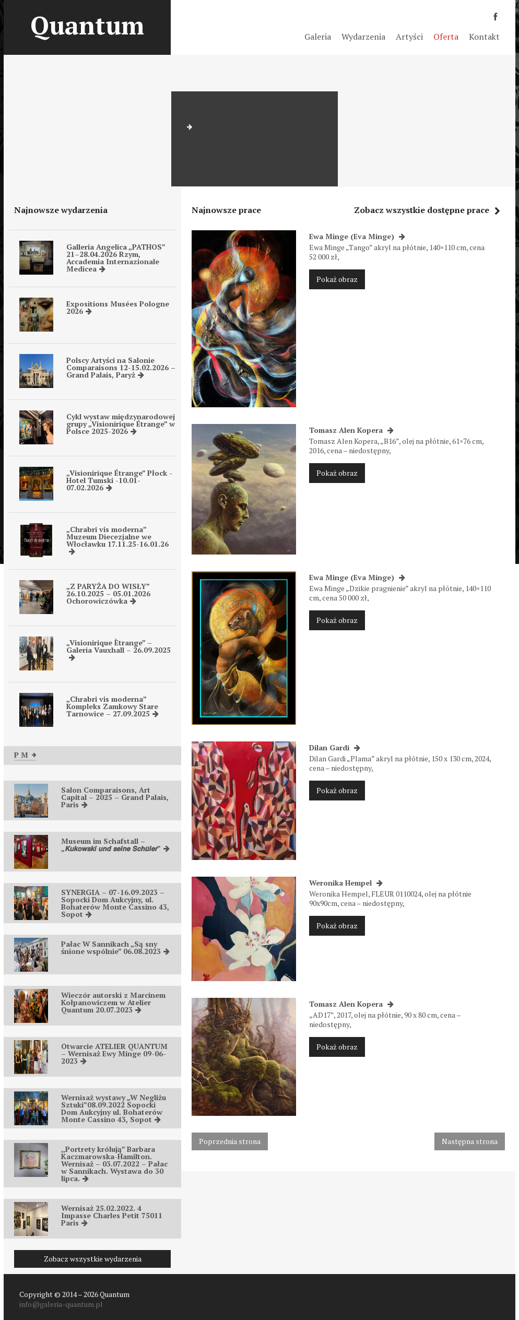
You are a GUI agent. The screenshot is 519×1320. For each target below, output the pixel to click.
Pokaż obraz (337, 279)
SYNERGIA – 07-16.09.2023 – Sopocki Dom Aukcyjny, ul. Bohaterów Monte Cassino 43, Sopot (115, 903)
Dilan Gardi (334, 747)
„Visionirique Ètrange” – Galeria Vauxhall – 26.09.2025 (118, 649)
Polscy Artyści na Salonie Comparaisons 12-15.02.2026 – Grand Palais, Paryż (120, 367)
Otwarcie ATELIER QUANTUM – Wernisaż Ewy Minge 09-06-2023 (114, 1053)
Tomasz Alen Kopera (351, 430)
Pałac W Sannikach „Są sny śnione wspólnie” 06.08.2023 (115, 947)
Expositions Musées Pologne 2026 (117, 307)
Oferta (445, 36)
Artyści (409, 36)
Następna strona (470, 1141)
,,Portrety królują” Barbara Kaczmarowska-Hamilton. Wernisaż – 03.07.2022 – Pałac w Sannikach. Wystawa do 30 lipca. (114, 1163)
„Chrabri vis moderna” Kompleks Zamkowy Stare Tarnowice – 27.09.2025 (112, 706)
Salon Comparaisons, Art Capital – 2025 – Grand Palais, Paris (115, 797)
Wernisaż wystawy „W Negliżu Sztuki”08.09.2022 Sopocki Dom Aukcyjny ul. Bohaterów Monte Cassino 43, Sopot (113, 1108)
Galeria (317, 36)
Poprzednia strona (230, 1141)
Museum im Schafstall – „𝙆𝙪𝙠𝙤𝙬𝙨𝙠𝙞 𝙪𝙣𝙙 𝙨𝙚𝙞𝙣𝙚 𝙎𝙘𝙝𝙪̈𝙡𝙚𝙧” (115, 844)
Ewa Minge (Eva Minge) (357, 236)
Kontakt (484, 36)
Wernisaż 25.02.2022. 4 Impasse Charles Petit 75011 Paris (111, 1215)
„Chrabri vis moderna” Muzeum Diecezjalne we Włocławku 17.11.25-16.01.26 (117, 539)
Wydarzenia (363, 36)
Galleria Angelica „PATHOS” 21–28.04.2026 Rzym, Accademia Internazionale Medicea (115, 258)
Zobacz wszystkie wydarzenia (92, 1259)
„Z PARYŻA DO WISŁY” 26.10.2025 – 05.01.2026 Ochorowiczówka (108, 593)
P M (25, 755)
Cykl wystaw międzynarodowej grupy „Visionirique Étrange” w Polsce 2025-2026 (120, 423)
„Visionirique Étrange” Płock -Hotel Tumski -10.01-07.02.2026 (119, 480)
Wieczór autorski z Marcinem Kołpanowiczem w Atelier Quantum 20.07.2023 (113, 1002)
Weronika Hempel (346, 883)
